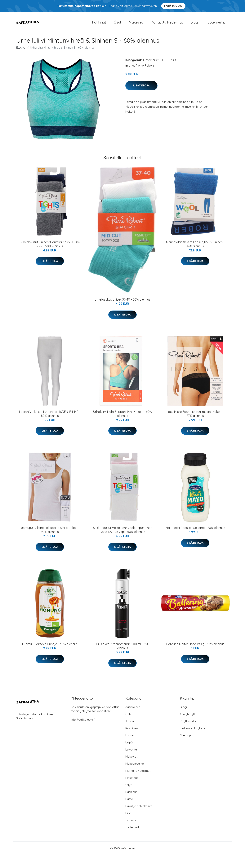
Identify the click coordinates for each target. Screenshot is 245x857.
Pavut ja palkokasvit (138, 808)
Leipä (129, 744)
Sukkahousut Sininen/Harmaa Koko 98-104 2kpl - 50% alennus (50, 246)
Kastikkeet (132, 730)
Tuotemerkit (215, 23)
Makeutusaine (134, 766)
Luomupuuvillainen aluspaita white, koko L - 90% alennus (50, 532)
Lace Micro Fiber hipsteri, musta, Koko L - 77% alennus (195, 416)
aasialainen (132, 709)
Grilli (128, 716)
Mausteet (131, 780)
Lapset (130, 737)
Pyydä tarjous (173, 5)
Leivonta (131, 751)
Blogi (194, 23)
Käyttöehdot (188, 723)
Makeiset (136, 23)
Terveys (130, 822)
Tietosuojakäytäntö (193, 730)
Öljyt (117, 23)
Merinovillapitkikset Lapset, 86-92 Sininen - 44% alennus (195, 246)
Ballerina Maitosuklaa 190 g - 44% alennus (195, 646)
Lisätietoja (141, 87)
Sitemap (185, 737)
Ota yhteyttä (188, 716)
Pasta (129, 801)
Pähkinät (99, 23)
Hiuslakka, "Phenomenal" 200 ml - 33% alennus (122, 648)
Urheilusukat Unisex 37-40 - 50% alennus (122, 301)
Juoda (129, 723)
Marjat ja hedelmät (166, 23)
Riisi (128, 815)
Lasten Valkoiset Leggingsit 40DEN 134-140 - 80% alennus (49, 416)
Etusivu (20, 49)
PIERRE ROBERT (170, 62)
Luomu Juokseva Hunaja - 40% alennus (50, 646)
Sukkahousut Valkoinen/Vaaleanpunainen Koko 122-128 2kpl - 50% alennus (122, 532)
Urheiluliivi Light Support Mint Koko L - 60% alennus (122, 416)
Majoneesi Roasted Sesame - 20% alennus (195, 530)
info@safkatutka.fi (83, 722)
